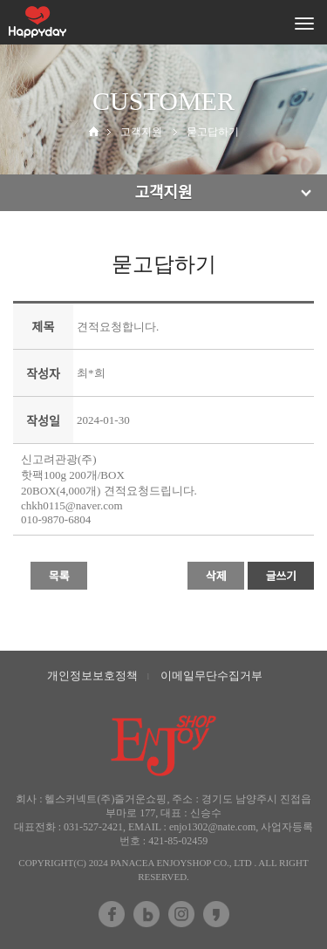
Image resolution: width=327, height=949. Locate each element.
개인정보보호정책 (92, 675)
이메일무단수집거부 (211, 675)
